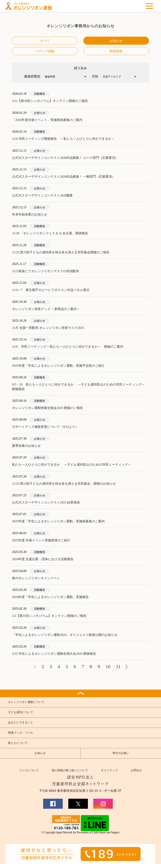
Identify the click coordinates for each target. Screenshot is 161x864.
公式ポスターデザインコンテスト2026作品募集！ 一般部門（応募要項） (63, 176)
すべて (45, 40)
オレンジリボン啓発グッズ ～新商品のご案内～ (46, 309)
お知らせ (116, 40)
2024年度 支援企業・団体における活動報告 (43, 559)
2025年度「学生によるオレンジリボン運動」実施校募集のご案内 (58, 521)
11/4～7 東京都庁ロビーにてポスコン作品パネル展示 (50, 290)
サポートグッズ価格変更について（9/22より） (45, 426)
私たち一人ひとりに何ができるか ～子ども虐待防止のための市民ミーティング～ (71, 464)
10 (107, 666)
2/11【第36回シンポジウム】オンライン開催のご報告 (50, 101)
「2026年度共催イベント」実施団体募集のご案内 (47, 120)
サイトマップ (109, 770)
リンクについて (29, 770)
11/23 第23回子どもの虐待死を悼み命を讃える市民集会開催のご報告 (60, 252)
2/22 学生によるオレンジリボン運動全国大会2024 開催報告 (54, 653)
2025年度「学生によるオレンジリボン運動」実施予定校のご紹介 (58, 365)
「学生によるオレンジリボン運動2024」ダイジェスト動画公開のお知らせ (64, 634)
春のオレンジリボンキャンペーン (36, 578)
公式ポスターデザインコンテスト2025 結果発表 (46, 502)
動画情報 (116, 51)
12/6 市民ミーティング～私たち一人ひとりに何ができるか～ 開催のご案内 (67, 346)
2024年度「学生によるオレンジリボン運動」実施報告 (50, 597)
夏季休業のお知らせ (26, 445)
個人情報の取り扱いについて (70, 770)
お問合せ (136, 770)
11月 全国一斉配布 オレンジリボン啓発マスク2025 (48, 327)
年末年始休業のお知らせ (29, 214)
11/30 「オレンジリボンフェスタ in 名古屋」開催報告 (50, 233)
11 (118, 666)
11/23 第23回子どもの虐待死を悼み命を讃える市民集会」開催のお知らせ (64, 483)
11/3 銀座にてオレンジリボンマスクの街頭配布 (45, 271)
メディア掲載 (45, 51)
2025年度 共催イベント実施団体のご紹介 (41, 540)
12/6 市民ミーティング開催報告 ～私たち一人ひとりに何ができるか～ (63, 138)
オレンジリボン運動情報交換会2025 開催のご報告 (47, 408)
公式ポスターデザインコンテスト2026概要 (42, 195)
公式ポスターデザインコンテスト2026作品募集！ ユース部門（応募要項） (65, 157)
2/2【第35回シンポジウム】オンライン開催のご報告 (49, 615)
